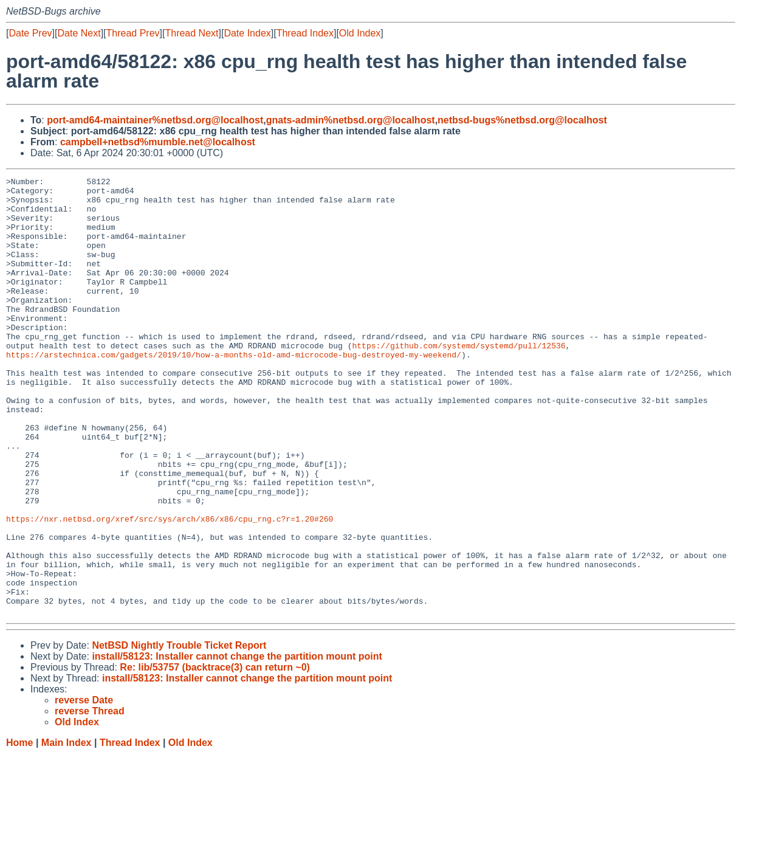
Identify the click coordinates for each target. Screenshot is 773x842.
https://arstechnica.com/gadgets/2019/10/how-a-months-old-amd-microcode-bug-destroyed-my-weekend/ (233, 390)
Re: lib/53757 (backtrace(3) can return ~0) (215, 755)
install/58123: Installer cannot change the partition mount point (237, 744)
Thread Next (191, 33)
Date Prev (30, 33)
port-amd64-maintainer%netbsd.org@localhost (155, 120)
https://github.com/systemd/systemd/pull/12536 (458, 379)
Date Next (78, 33)
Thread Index (305, 33)
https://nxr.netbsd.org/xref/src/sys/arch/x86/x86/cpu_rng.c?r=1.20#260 (169, 587)
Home (19, 830)
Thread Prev (133, 33)
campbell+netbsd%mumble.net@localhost (157, 142)
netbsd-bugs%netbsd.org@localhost (522, 120)
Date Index (247, 33)
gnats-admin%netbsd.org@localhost (350, 120)
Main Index (66, 830)
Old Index (359, 33)
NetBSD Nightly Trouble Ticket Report (179, 733)
